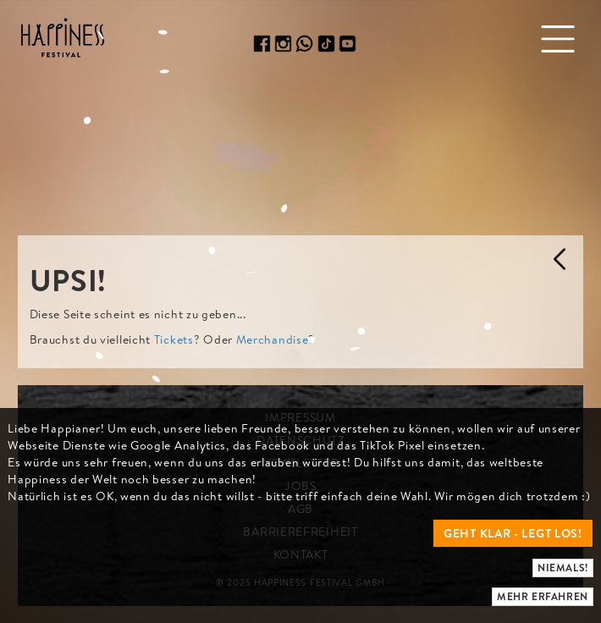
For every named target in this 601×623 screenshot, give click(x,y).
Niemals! (563, 567)
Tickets (174, 339)
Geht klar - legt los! (513, 533)
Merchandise (272, 339)
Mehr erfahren (542, 596)
